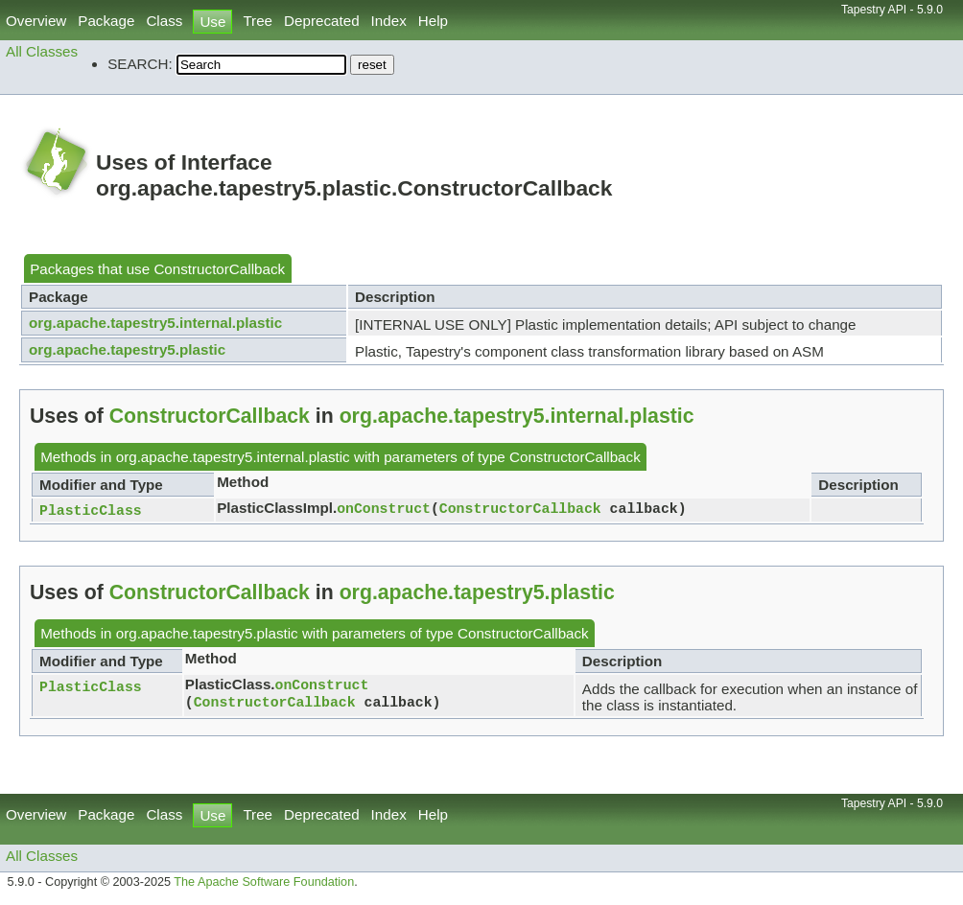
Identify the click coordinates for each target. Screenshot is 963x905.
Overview (36, 20)
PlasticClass (90, 511)
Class (164, 20)
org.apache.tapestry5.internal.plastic (155, 322)
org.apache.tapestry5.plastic (127, 349)
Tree (257, 20)
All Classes (42, 51)
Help (433, 20)
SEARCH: (140, 64)
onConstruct (384, 509)
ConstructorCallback (219, 269)
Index (389, 20)
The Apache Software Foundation (264, 884)
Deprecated (322, 20)
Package (106, 20)
